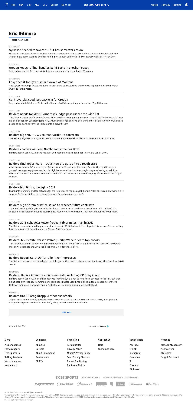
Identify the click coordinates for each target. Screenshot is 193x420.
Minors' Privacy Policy (78, 353)
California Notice (76, 365)
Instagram (135, 353)
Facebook (135, 357)
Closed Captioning (77, 361)
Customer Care (106, 349)
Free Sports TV (12, 353)
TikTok (133, 349)
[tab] (20, 39)
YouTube (134, 345)
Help (100, 345)
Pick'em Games (12, 345)
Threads (134, 365)
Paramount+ (42, 357)
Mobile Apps (10, 365)
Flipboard (135, 369)
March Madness (12, 361)
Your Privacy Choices (78, 357)
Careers (40, 349)
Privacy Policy (74, 349)
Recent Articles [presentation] (20, 40)
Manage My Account (171, 345)
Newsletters (167, 349)
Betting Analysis (13, 357)
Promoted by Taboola (99, 326)
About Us (40, 345)
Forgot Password (170, 357)
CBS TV (39, 361)
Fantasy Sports (12, 349)
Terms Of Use (74, 345)
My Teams (166, 353)
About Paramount (45, 353)
